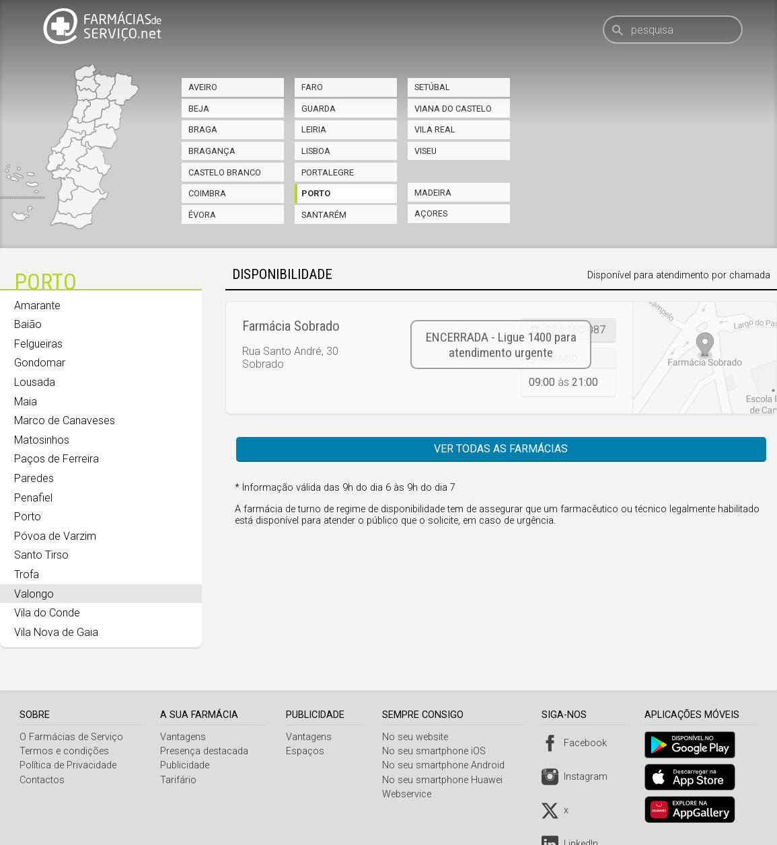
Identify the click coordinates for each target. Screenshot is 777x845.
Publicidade (186, 765)
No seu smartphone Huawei (445, 780)
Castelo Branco (224, 172)
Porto (315, 193)
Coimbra (207, 193)
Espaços (308, 751)
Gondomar (39, 362)
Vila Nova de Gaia (56, 632)
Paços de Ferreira (56, 458)
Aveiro (202, 87)
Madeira (432, 193)
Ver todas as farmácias (501, 448)
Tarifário (179, 780)
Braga (202, 129)
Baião (28, 324)
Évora (202, 215)
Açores (430, 213)
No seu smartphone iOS (437, 751)
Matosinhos (41, 440)
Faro (312, 87)
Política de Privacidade (68, 765)
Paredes (34, 478)
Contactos (42, 780)
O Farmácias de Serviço (71, 737)
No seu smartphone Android (446, 765)
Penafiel (33, 497)
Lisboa (315, 151)
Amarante (37, 305)
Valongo (34, 594)
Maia (25, 401)
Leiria (313, 129)
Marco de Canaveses (64, 420)
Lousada (34, 382)
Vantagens (184, 737)
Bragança (211, 151)
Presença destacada (205, 751)
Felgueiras (38, 343)
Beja (198, 109)
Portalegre (327, 172)
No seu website (418, 737)
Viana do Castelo (453, 109)
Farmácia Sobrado (291, 326)
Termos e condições (64, 751)
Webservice (410, 794)
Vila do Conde (47, 612)
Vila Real (434, 129)
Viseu (425, 151)
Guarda (318, 109)
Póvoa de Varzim (55, 536)
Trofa (26, 574)
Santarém (323, 215)
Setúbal (432, 87)
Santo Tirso (41, 555)
